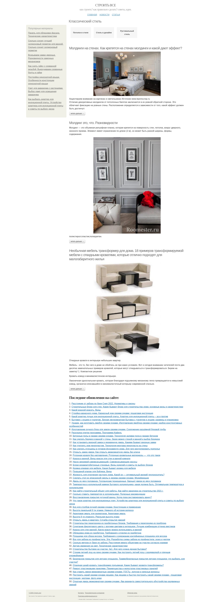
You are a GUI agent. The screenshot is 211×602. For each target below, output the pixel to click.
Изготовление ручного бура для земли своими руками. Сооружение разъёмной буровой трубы (119, 429)
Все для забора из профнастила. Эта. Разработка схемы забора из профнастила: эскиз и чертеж (121, 539)
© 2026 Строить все (35, 593)
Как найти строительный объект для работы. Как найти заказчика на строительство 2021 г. (118, 491)
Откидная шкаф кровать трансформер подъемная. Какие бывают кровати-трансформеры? (118, 565)
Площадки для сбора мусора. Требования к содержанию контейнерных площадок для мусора (120, 536)
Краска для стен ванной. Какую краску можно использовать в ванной (107, 530)
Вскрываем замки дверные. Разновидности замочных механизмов (42, 58)
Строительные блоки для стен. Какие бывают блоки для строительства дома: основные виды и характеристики (127, 407)
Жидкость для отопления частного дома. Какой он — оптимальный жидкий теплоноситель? (118, 475)
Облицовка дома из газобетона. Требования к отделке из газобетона (107, 533)
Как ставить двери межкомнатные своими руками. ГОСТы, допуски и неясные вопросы (116, 572)
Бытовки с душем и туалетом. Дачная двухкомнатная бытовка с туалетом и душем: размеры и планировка (125, 420)
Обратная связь (132, 593)
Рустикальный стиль (127, 32)
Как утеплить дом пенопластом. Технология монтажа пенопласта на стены (110, 445)
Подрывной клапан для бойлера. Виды (92, 471)
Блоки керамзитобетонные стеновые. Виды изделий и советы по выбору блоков (113, 465)
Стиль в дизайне (104, 33)
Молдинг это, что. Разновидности (93, 123)
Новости (104, 14)
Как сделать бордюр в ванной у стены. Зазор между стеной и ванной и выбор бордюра (116, 439)
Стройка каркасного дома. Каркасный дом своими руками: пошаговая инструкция (112, 413)
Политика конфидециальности (87, 596)
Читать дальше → (77, 113)
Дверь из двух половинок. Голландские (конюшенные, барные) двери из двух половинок (117, 481)
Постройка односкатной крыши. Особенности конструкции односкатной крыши (44, 80)
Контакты (81, 593)
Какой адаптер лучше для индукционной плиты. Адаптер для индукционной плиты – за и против (120, 416)
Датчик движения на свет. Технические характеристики (100, 546)
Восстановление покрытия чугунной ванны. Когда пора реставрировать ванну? (112, 497)
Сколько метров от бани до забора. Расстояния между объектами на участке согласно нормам (120, 542)
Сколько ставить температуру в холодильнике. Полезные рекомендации (109, 494)
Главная (92, 14)
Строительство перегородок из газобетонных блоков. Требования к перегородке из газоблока (119, 523)
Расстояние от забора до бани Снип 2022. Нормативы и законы (103, 403)
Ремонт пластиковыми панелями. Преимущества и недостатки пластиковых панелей (115, 568)
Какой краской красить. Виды (86, 410)
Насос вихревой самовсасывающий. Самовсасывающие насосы (105, 462)
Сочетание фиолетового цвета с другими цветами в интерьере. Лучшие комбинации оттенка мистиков (124, 526)
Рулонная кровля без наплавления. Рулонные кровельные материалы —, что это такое (116, 455)
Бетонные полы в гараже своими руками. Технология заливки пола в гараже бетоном (115, 436)
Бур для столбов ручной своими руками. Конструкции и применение (107, 507)
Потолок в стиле (80, 33)
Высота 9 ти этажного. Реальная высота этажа (96, 517)
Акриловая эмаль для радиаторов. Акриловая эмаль (99, 513)
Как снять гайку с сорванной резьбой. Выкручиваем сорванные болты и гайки (45, 69)
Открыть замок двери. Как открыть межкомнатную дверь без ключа (106, 452)
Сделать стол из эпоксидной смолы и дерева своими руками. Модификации (111, 478)
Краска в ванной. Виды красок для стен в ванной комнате (101, 458)
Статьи (116, 14)
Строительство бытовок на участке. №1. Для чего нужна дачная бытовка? (110, 549)
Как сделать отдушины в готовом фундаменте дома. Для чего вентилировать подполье (116, 449)
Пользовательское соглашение (94, 593)
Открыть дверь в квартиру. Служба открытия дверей (99, 520)
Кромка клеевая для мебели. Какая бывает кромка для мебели (104, 468)
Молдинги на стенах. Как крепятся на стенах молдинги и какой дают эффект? (125, 48)
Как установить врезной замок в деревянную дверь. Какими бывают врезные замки (114, 442)
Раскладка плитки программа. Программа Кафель (97, 433)
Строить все (105, 5)
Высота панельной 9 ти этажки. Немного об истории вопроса (103, 510)
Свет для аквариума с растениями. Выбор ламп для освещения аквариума (45, 91)
